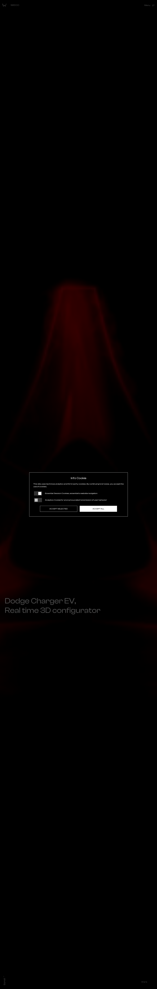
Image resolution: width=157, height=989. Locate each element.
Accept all (98, 509)
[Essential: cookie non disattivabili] (38, 493)
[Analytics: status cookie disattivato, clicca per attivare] (38, 500)
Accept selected (58, 509)
